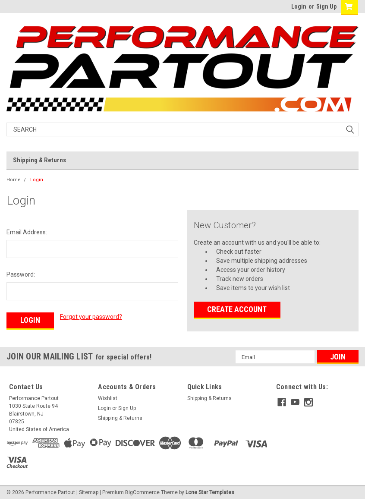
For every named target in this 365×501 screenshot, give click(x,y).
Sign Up (326, 6)
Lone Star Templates (210, 492)
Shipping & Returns (39, 160)
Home (13, 180)
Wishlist (107, 398)
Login (298, 6)
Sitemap (88, 492)
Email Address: (26, 232)
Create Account (237, 309)
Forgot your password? (91, 316)
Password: (20, 274)
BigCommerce (142, 492)
